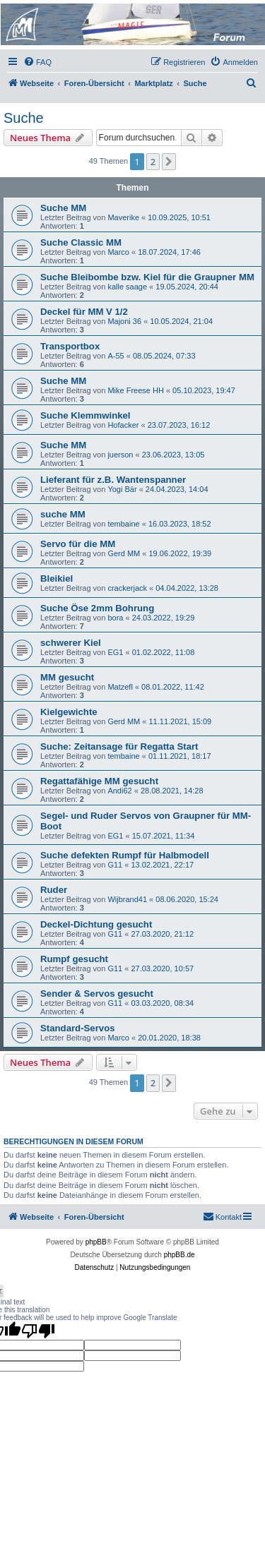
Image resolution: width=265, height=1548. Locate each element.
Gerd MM (123, 553)
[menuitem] (37, 62)
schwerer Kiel (70, 642)
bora (115, 617)
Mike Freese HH (135, 390)
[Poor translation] (38, 1330)
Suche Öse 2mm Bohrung (97, 608)
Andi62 (119, 790)
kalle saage (127, 286)
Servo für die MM (77, 544)
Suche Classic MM (81, 242)
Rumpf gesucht (74, 959)
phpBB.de (179, 1255)
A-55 (115, 356)
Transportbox (70, 346)
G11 (114, 864)
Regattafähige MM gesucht (99, 781)
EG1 (115, 652)
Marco (118, 252)
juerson (120, 454)
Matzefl (119, 687)
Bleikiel (56, 578)
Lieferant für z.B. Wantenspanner (113, 479)
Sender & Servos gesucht (96, 993)
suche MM (63, 514)
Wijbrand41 (127, 899)
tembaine (123, 524)
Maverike (123, 217)
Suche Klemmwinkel (85, 415)
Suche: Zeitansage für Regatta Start (119, 746)
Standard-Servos (77, 1028)
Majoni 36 (124, 321)
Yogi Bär (121, 489)
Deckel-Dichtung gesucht (96, 924)
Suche (24, 118)
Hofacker (123, 425)
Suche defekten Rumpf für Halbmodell (124, 855)
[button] (169, 161)
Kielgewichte (69, 712)
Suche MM (63, 208)
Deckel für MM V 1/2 (84, 311)
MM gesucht (67, 677)
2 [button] (153, 161)
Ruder (53, 889)
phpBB (96, 1242)
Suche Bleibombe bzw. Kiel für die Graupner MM (147, 277)
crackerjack (127, 588)
